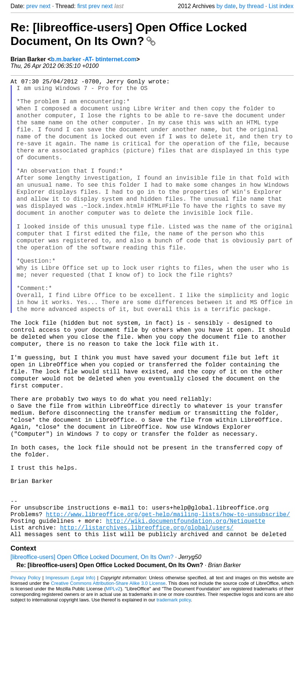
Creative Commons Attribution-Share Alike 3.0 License (108, 667)
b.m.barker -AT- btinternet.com (93, 59)
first (82, 6)
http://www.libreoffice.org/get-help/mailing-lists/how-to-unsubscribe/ (168, 594)
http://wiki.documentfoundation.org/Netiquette (185, 602)
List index (281, 6)
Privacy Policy (26, 662)
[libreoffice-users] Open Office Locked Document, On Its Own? (92, 641)
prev (32, 6)
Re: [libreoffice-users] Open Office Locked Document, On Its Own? (129, 34)
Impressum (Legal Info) (70, 662)
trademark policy (174, 684)
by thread (251, 6)
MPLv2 (113, 673)
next (44, 6)
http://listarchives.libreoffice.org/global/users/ (146, 610)
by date (225, 6)
